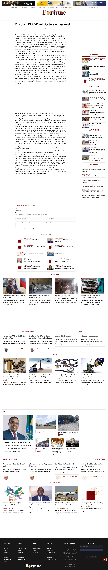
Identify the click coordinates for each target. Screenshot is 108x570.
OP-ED (40, 17)
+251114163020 (71, 564)
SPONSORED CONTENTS (24, 7)
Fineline (25, 265)
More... (75, 17)
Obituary (26, 258)
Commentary (47, 17)
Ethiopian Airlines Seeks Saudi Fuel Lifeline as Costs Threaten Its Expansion (97, 150)
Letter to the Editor (37, 548)
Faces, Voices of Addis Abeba (97, 66)
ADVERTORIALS (34, 7)
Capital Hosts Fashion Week (31, 239)
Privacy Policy (50, 550)
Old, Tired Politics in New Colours (64, 246)
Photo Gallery (92, 58)
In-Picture (20, 552)
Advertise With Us (51, 552)
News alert (6, 557)
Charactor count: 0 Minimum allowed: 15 (25, 228)
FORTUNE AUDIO (42, 7)
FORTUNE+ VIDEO (14, 7)
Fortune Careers (51, 7)
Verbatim (56, 265)
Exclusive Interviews (37, 545)
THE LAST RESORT (59, 253)
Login (95, 17)
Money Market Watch (66, 17)
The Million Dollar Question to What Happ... (97, 80)
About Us (49, 548)
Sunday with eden (51, 545)
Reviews (5, 561)
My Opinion (91, 78)
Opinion (6, 552)
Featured (28, 17)
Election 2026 (67, 8)
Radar (25, 238)
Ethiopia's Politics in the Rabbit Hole (34, 246)
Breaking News (21, 559)
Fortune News (20, 17)
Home (13, 17)
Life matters (49, 543)
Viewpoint (55, 17)
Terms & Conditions (51, 559)
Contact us (49, 557)
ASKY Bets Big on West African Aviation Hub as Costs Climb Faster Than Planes (97, 158)
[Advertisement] (45, 98)
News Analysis (21, 557)
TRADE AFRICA (59, 7)
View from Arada (22, 548)
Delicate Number (7, 559)
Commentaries (57, 258)
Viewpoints (26, 245)
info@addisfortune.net (70, 566)
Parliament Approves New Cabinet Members (96, 73)
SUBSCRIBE (91, 549)
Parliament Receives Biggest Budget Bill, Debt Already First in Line (97, 92)
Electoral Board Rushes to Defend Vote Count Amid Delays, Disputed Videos (96, 105)
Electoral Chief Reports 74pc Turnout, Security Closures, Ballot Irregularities (97, 112)
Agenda (35, 17)
